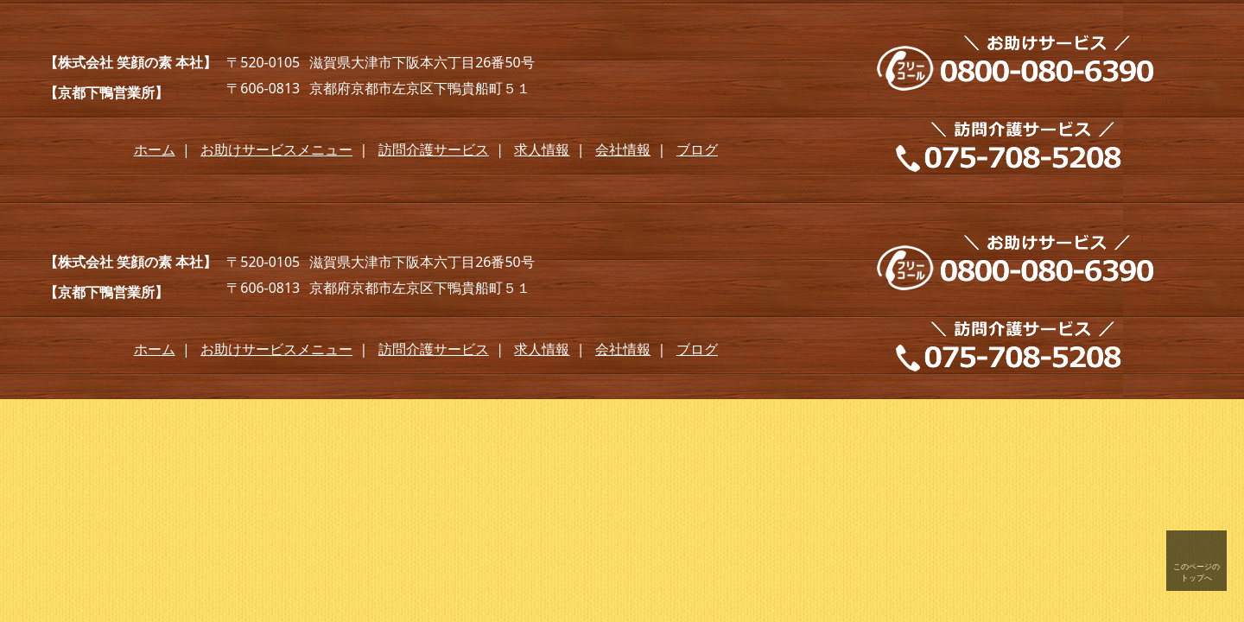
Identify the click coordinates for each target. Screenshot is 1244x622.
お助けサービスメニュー (276, 149)
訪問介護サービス (433, 149)
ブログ (697, 149)
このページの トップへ (1196, 572)
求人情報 (541, 149)
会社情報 (623, 149)
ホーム (154, 149)
